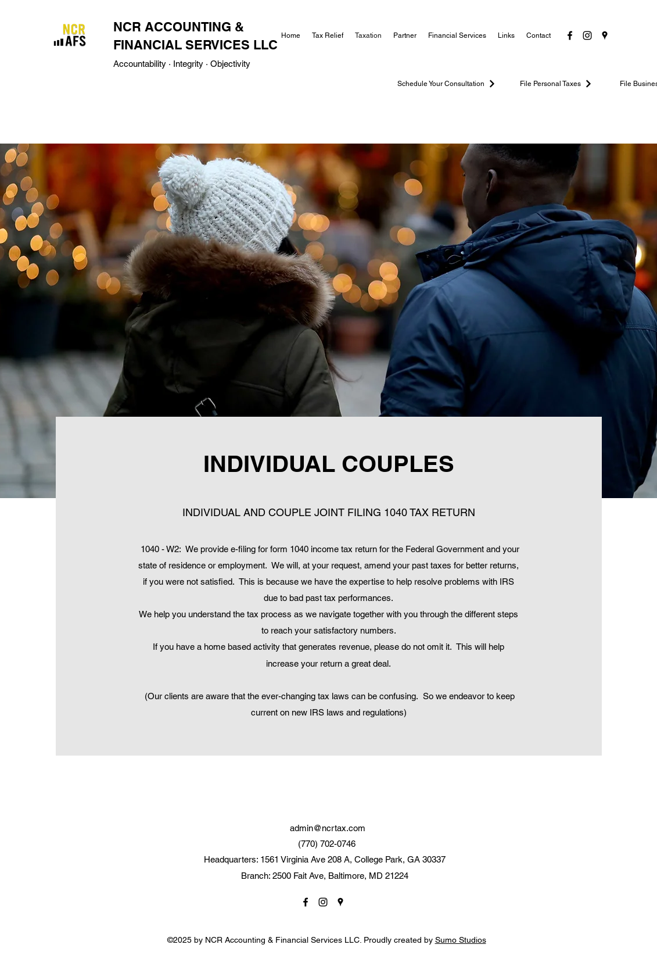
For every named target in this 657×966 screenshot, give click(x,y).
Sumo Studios (460, 939)
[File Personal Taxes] (556, 83)
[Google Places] (605, 35)
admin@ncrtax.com (327, 828)
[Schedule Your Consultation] (447, 83)
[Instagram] (587, 35)
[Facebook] (570, 35)
